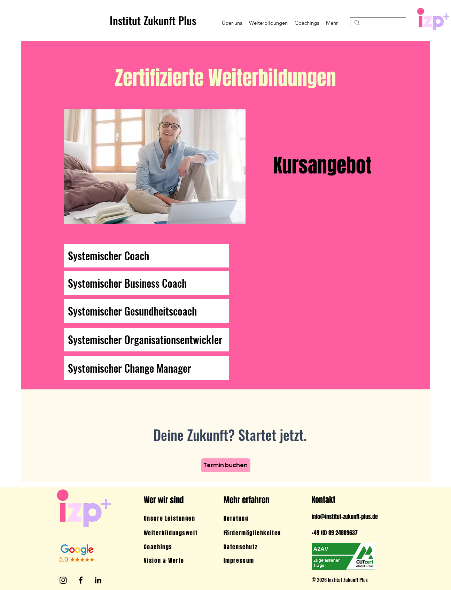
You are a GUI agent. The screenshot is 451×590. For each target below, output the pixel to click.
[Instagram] (63, 580)
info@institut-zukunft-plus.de (345, 517)
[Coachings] (171, 547)
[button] (232, 22)
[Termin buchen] (225, 465)
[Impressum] (257, 560)
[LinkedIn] (98, 580)
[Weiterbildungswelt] (172, 533)
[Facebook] (80, 580)
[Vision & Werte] (172, 560)
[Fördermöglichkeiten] (257, 533)
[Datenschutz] (257, 547)
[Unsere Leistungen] (172, 518)
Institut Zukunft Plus (153, 20)
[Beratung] (256, 518)
